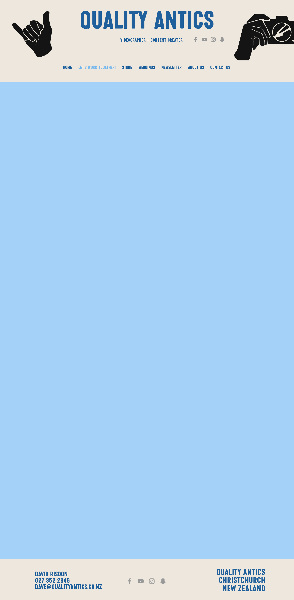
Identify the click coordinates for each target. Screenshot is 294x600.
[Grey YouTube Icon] (204, 39)
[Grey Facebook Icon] (195, 39)
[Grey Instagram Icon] (213, 39)
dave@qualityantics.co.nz (68, 587)
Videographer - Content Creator (151, 40)
